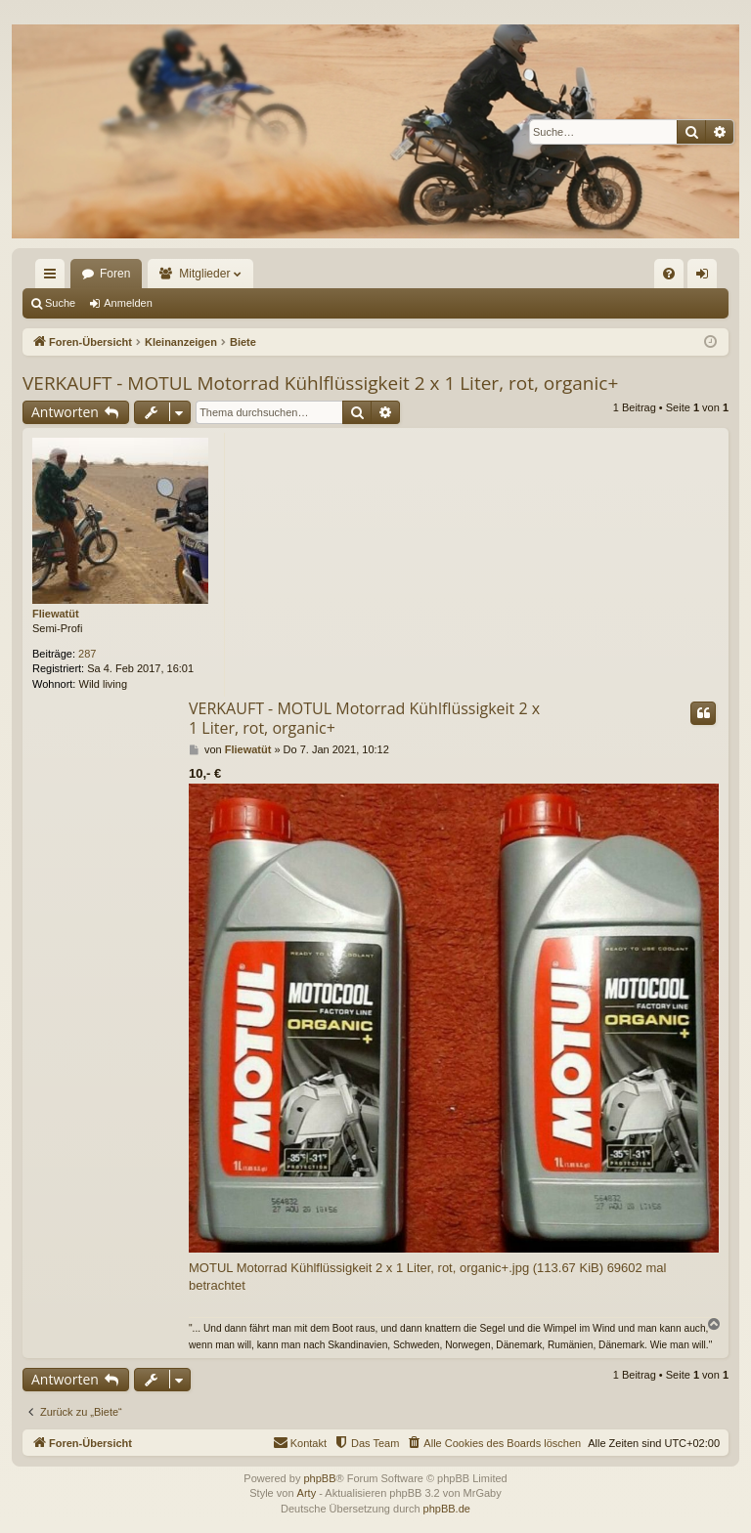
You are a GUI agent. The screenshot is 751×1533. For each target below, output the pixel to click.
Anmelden (128, 303)
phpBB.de (446, 1508)
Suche (60, 303)
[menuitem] (669, 273)
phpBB (319, 1478)
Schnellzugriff (54, 277)
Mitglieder (204, 273)
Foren (115, 273)
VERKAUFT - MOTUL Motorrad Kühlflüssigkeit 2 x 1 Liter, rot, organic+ (320, 383)
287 (87, 654)
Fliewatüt (55, 613)
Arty (307, 1493)
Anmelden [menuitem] (706, 277)
